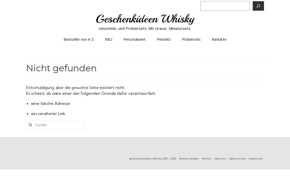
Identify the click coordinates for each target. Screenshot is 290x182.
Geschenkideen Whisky (145, 19)
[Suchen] (258, 6)
